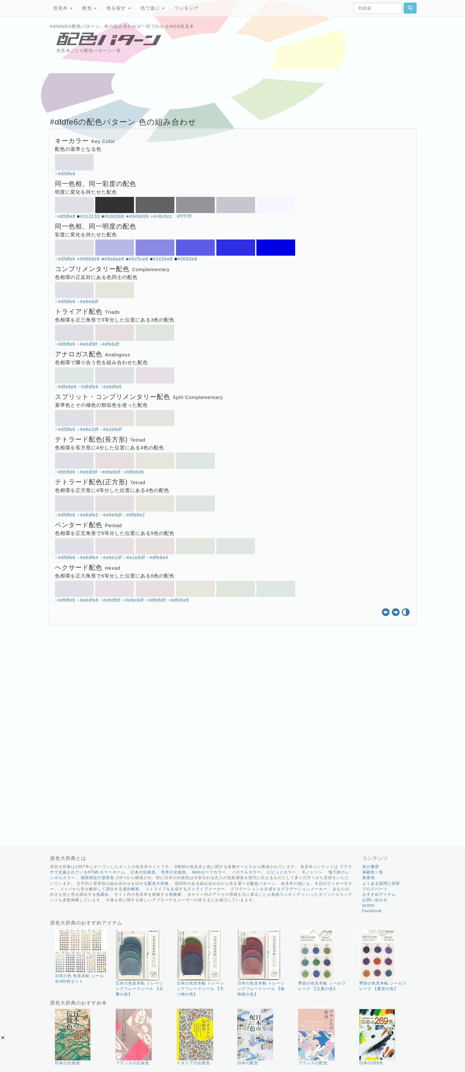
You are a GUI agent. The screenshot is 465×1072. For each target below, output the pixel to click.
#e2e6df (112, 429)
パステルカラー (246, 872)
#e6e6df (89, 301)
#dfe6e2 (135, 514)
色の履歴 (370, 866)
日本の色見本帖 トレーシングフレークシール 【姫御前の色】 (261, 988)
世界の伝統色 (173, 872)
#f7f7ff (184, 216)
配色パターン (262, 883)
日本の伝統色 (143, 872)
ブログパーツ (375, 889)
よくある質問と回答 (381, 883)
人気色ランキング (284, 894)
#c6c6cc (162, 216)
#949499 (139, 216)
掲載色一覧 (372, 872)
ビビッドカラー (281, 872)
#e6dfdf (89, 344)
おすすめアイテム (379, 894)
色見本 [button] (63, 8)
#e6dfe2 (89, 514)
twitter (368, 905)
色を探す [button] (119, 8)
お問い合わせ (375, 900)
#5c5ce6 (138, 258)
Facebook (372, 911)
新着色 (368, 877)
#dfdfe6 (66, 173)
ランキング (186, 8)
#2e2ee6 (163, 258)
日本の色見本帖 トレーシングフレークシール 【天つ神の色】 (200, 988)
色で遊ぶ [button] (152, 8)
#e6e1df (112, 557)
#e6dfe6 (112, 386)
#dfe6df (110, 344)
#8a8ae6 (114, 258)
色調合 (102, 894)
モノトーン (312, 872)
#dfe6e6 (67, 386)
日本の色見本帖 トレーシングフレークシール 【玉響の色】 (139, 988)
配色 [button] (89, 8)
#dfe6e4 (159, 557)
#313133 (90, 216)
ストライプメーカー (206, 889)
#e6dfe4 (89, 557)
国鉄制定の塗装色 (97, 877)
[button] (2, 1037)
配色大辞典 (158, 883)
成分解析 (131, 889)
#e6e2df (89, 429)
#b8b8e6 (90, 258)
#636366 (114, 216)
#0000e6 (187, 258)
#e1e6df (135, 557)
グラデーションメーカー (304, 889)
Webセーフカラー (209, 872)
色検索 (175, 894)
